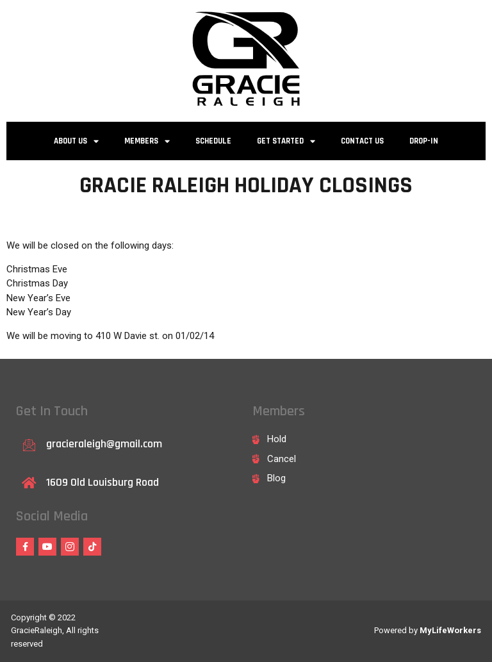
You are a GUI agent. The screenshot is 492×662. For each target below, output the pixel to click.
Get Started (286, 141)
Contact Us (362, 141)
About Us (76, 141)
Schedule (213, 141)
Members (147, 141)
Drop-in (423, 141)
